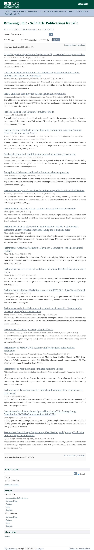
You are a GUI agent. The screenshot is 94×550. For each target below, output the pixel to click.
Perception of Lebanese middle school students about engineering (36, 172)
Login (80, 3)
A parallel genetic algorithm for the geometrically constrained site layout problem (44, 54)
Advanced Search (12, 484)
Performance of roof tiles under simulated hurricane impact (33, 368)
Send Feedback (84, 548)
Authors (9, 504)
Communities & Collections (17, 498)
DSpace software (10, 548)
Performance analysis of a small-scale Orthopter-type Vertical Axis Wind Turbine (44, 190)
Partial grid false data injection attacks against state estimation (35, 93)
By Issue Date (11, 501)
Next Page (81, 45)
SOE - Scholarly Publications (52, 11)
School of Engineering (28, 11)
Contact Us (73, 548)
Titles (8, 507)
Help (86, 3)
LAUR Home (10, 11)
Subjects (9, 510)
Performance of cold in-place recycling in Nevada (28, 329)
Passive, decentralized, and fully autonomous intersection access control (39, 154)
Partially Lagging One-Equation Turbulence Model (29, 111)
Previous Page (70, 45)
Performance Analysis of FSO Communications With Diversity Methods (40, 208)
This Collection (12, 480)
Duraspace (40, 548)
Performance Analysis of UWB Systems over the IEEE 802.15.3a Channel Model (44, 290)
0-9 (5, 29)
